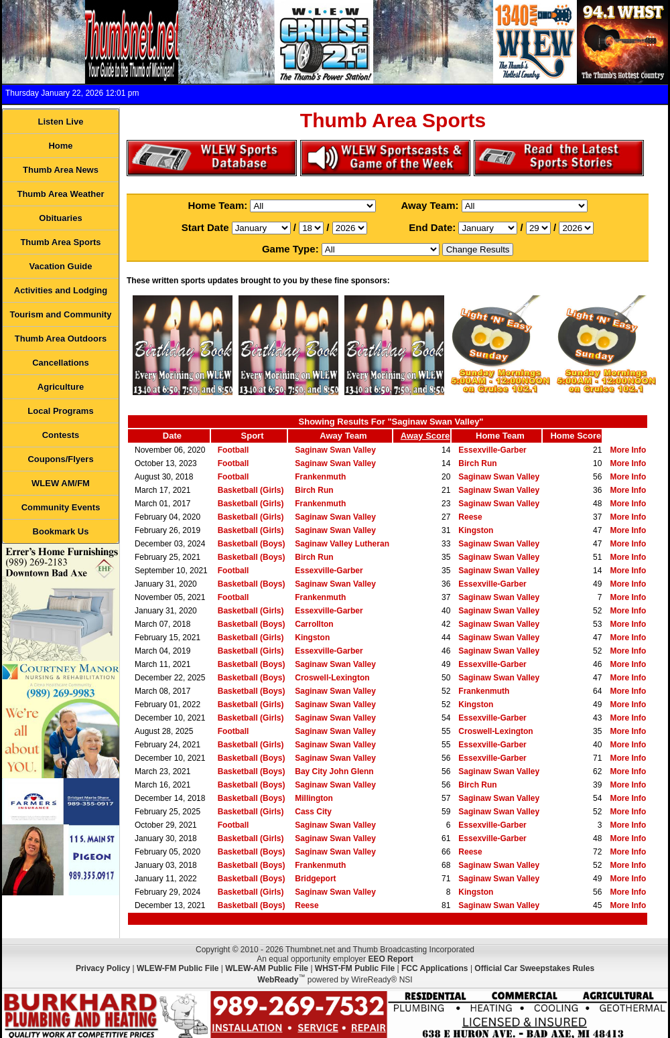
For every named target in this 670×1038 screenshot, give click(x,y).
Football (233, 450)
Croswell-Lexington (332, 677)
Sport (252, 436)
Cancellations (60, 363)
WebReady (277, 979)
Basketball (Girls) (251, 490)
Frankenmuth (320, 476)
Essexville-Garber (492, 450)
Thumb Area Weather (60, 194)
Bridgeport (315, 878)
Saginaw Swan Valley (335, 450)
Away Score (425, 436)
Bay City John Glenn (334, 771)
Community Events (60, 507)
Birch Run (477, 463)
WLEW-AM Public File (266, 968)
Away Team (343, 436)
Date (172, 436)
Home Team (500, 436)
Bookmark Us (61, 531)
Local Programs (60, 411)
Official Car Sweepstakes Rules (534, 968)
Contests (61, 435)
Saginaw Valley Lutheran (342, 543)
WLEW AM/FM (60, 483)
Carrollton (314, 624)
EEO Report (390, 959)
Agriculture (61, 387)
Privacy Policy (103, 968)
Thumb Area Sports (60, 242)
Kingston (475, 530)
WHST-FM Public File (355, 968)
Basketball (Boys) (251, 543)
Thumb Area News (60, 170)
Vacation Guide (60, 266)
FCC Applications (434, 968)
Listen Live (61, 122)
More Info (628, 450)
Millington (314, 798)
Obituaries (60, 218)
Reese (470, 517)
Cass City (313, 811)
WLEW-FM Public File (177, 968)
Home (60, 146)
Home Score (575, 436)
